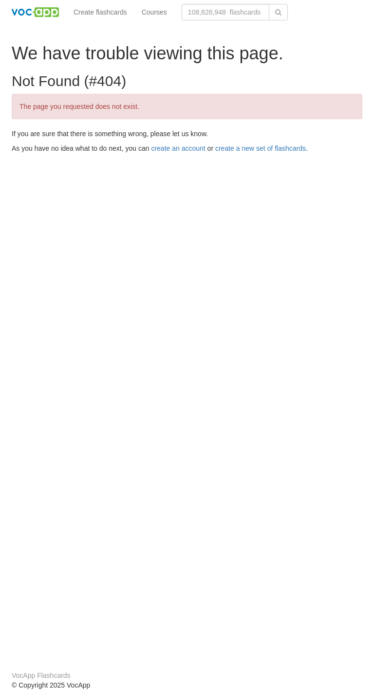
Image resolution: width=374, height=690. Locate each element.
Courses (154, 12)
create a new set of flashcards (260, 148)
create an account (178, 148)
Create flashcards (100, 12)
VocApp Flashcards (41, 675)
